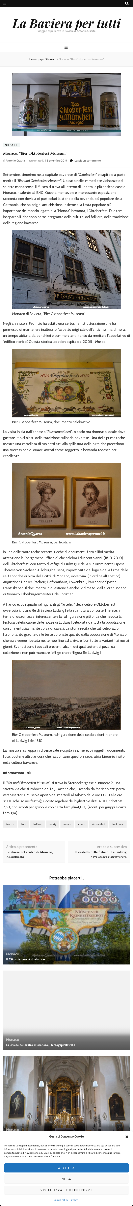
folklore (37, 824)
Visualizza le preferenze (67, 1190)
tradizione (118, 824)
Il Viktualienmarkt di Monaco (25, 959)
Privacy (74, 1199)
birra (23, 824)
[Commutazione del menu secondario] (4, 3)
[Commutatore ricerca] (127, 3)
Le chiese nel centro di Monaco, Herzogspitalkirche (40, 1045)
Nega (66, 1179)
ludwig (52, 824)
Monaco (11, 144)
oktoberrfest (98, 824)
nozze (81, 824)
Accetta (66, 1168)
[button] (127, 1137)
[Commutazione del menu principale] (66, 47)
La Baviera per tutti (66, 23)
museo (67, 824)
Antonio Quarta (15, 160)
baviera (10, 824)
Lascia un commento (88, 160)
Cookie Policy (60, 1199)
